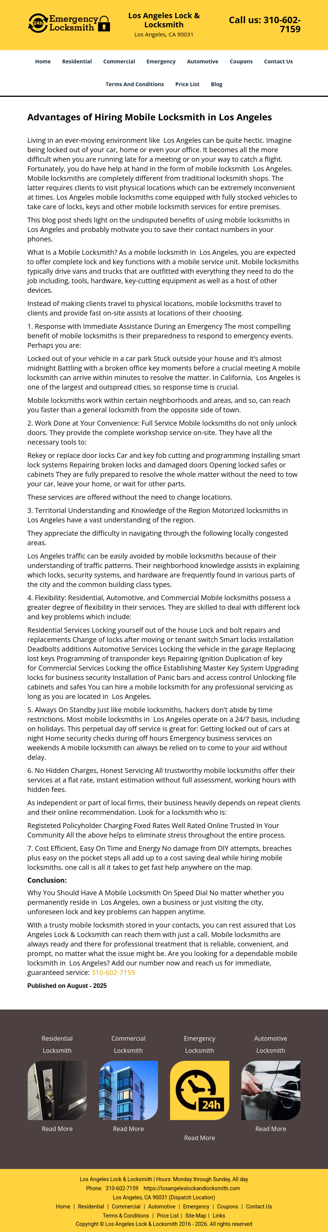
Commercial (119, 61)
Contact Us (278, 61)
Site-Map (195, 1216)
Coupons (241, 61)
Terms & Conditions (126, 1216)
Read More (57, 1129)
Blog (216, 84)
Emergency (161, 61)
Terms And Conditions (135, 84)
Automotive (203, 61)
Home (42, 61)
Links (219, 1216)
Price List (187, 84)
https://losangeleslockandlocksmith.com (192, 1188)
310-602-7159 (282, 24)
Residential (77, 61)
